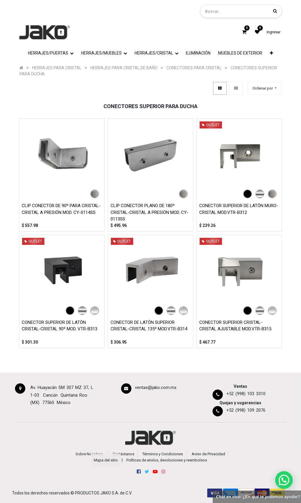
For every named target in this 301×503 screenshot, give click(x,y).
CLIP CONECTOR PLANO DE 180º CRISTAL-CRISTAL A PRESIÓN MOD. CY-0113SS (149, 212)
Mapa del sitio (106, 460)
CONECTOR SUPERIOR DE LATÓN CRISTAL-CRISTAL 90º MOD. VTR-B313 (59, 326)
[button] (271, 53)
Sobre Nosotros (89, 454)
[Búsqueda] (275, 11)
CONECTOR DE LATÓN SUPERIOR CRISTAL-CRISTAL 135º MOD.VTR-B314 (149, 326)
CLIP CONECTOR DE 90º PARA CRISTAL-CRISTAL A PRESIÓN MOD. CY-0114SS (61, 209)
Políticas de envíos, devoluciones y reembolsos (166, 460)
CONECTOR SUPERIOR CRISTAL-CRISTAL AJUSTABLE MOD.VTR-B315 (235, 326)
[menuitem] (198, 53)
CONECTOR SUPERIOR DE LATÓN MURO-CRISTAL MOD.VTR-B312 (238, 209)
